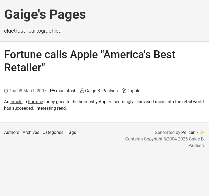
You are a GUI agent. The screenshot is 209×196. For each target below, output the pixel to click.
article (16, 101)
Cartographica (45, 30)
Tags (71, 132)
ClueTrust (14, 30)
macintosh (66, 90)
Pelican (188, 132)
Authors (11, 132)
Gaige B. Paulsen (101, 90)
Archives (31, 132)
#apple (133, 90)
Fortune (35, 101)
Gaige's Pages (45, 14)
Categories (52, 132)
